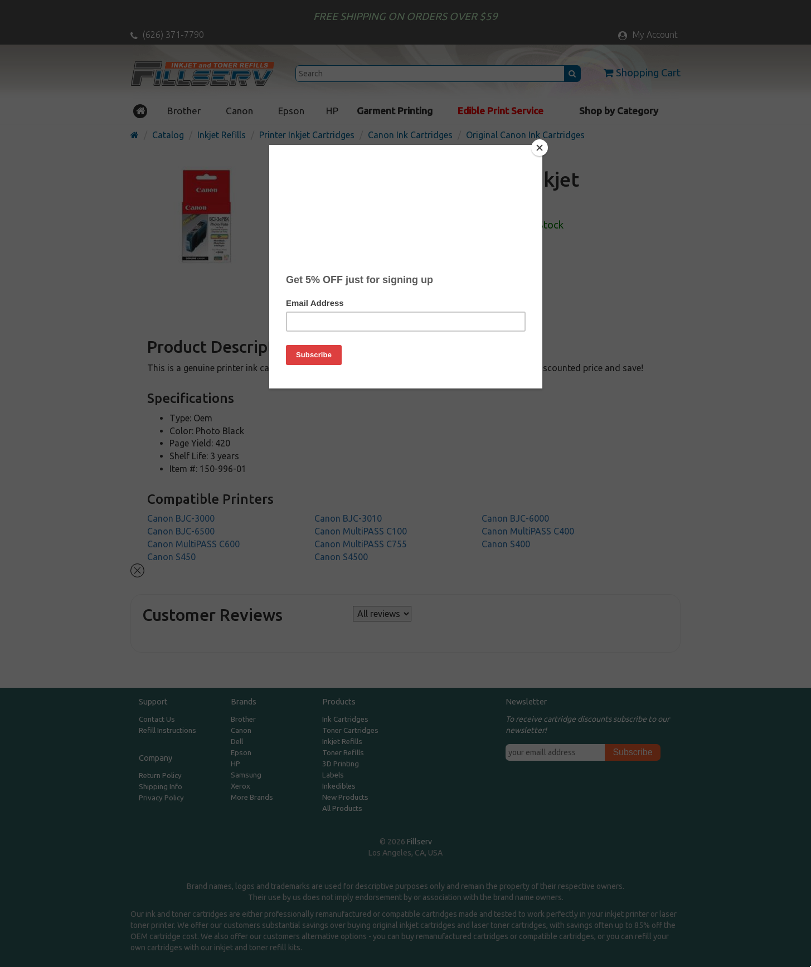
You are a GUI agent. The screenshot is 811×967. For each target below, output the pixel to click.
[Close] (539, 147)
